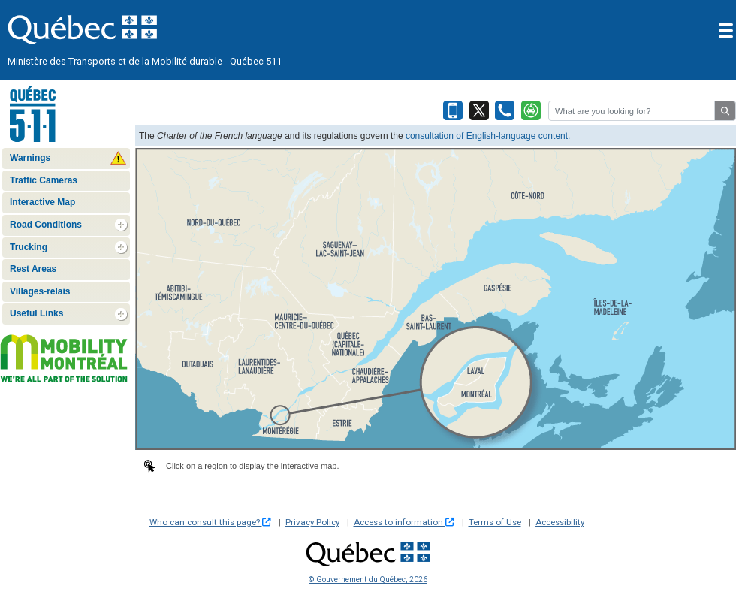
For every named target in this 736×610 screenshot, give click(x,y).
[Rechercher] (631, 111)
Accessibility (559, 522)
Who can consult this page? (210, 522)
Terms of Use (495, 522)
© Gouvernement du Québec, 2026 (368, 579)
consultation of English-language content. (488, 136)
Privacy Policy (312, 522)
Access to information (404, 522)
